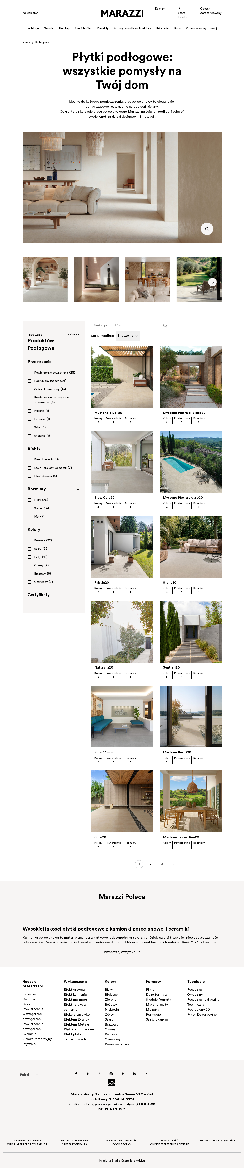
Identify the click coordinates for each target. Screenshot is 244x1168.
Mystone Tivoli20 (108, 413)
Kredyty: (105, 1160)
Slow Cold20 (104, 497)
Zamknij (73, 333)
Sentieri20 (171, 667)
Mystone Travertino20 (181, 837)
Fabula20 (101, 583)
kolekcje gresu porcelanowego (103, 111)
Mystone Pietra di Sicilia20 (184, 413)
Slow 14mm (103, 752)
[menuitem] (24, 1075)
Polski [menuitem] (24, 1075)
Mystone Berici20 (177, 752)
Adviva (140, 1160)
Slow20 (100, 837)
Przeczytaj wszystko (122, 952)
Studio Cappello (122, 1160)
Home (26, 42)
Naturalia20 (103, 667)
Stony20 (170, 583)
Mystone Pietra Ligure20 (183, 497)
